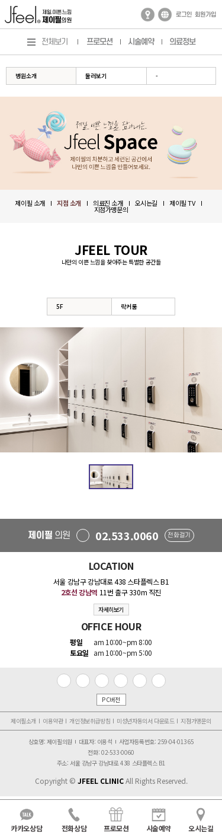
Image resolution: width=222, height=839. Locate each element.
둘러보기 (96, 75)
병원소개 (26, 75)
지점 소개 (69, 203)
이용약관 (53, 720)
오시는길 (146, 203)
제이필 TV (182, 203)
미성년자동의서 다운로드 (145, 720)
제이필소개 (23, 720)
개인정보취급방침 (89, 720)
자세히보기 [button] (111, 609)
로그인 (184, 14)
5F (59, 306)
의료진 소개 (108, 203)
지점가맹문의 (111, 209)
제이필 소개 (30, 203)
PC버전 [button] (111, 699)
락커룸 (129, 306)
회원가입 (205, 14)
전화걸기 (179, 535)
